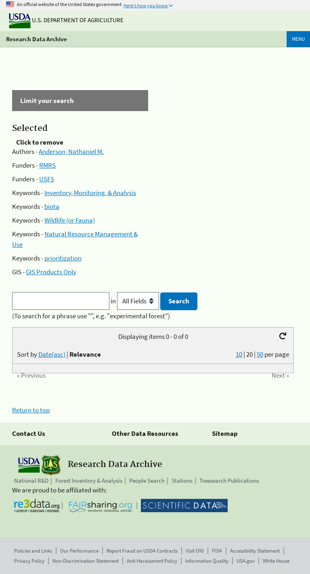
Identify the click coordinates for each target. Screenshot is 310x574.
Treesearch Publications (229, 480)
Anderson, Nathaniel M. (71, 151)
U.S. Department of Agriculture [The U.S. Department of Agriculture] (66, 20)
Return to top (31, 410)
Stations (182, 480)
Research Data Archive (36, 39)
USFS (46, 179)
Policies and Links (33, 550)
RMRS (47, 165)
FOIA (217, 550)
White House (276, 560)
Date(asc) (51, 354)
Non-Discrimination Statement (85, 560)
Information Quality (206, 560)
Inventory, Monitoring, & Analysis (90, 192)
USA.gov (246, 560)
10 (239, 354)
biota (51, 206)
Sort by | (59, 354)
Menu (298, 39)
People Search (147, 480)
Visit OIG (195, 550)
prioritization (63, 258)
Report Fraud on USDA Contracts (142, 550)
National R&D (31, 480)
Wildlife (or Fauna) (69, 220)
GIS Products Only (51, 271)
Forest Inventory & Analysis (88, 480)
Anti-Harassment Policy (152, 560)
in (135, 300)
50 (260, 354)
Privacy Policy (29, 560)
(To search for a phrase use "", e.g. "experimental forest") (91, 315)
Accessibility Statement (255, 550)
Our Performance (79, 550)
